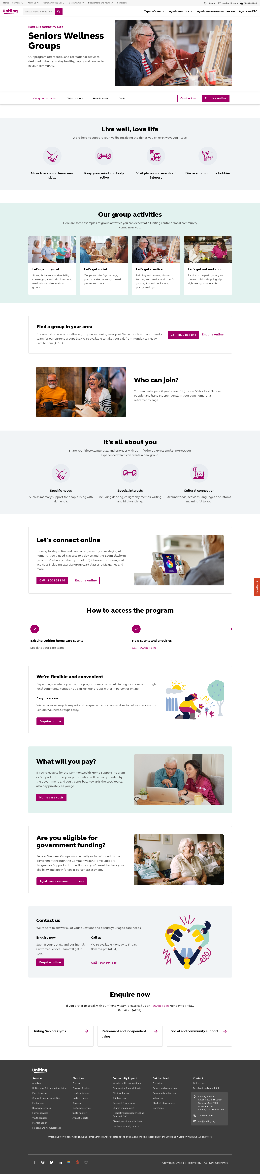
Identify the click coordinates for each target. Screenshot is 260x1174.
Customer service (81, 1108)
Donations (158, 1108)
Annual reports (80, 1118)
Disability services (41, 1108)
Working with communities (127, 1083)
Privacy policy (194, 1162)
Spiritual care (120, 1098)
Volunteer (158, 1098)
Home (6, 3)
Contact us (122, 3)
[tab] (46, 98)
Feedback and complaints (206, 1088)
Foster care (38, 1103)
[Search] (39, 11)
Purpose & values (81, 1088)
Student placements (163, 1103)
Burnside (77, 1103)
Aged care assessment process (216, 11)
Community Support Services (128, 1088)
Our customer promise (216, 1162)
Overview (77, 1083)
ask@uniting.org (206, 1121)
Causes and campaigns (165, 1088)
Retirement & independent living (49, 1088)
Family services (40, 1113)
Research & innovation (124, 1103)
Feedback (257, 587)
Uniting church (80, 1098)
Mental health (39, 1122)
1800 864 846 (160, 1006)
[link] (61, 1036)
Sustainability (79, 1113)
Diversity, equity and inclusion (128, 1121)
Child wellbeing (121, 1093)
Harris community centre (126, 1126)
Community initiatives (164, 1093)
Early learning (39, 1093)
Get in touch (199, 1083)
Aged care (37, 1083)
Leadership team (81, 1093)
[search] (59, 11)
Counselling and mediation (46, 1098)
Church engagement (123, 1108)
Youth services (39, 1118)
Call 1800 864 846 (144, 648)
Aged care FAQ (248, 11)
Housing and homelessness (46, 1127)
